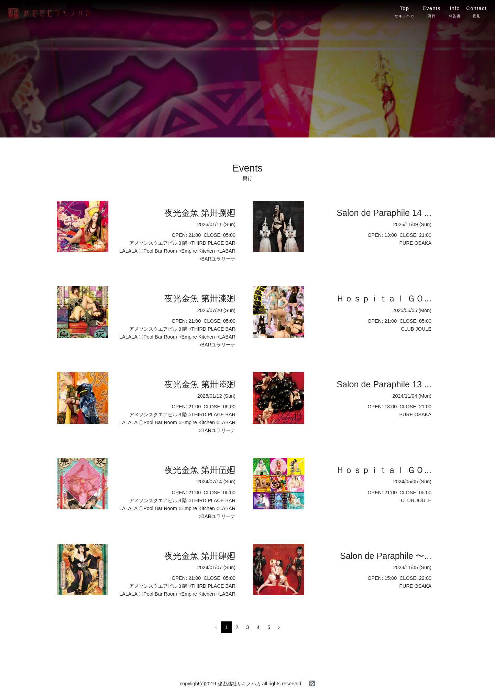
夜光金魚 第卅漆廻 (199, 298)
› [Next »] (279, 627)
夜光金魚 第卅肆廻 (199, 556)
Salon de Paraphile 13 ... (384, 384)
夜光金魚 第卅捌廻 (199, 213)
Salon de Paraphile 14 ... (384, 213)
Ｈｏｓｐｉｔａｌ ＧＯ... (383, 298)
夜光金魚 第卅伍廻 (199, 470)
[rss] (312, 683)
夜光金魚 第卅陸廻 (199, 384)
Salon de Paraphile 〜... (385, 556)
